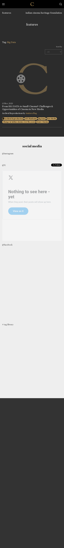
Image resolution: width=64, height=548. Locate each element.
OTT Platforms (31, 119)
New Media (51, 119)
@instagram (7, 153)
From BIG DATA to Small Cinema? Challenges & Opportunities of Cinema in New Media (27, 108)
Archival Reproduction (14, 119)
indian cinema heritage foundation (44, 12)
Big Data (41, 119)
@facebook (7, 244)
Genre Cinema (42, 122)
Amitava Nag (31, 113)
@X (4, 165)
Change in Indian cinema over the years (19, 122)
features (6, 12)
